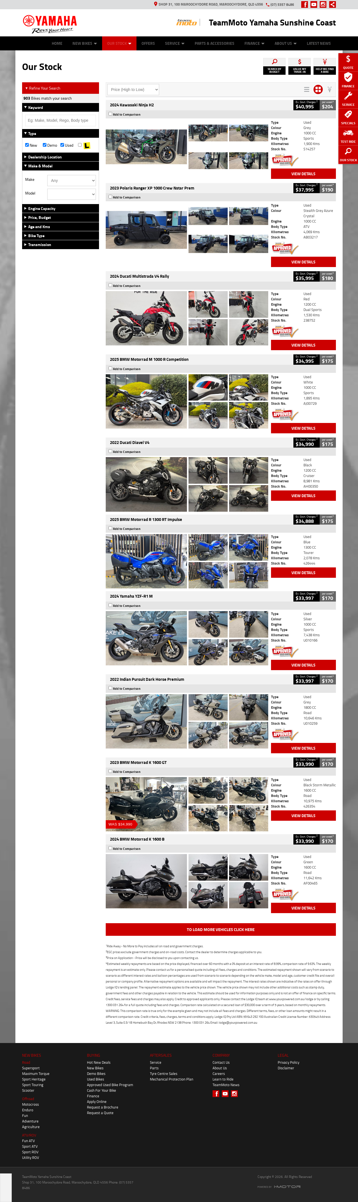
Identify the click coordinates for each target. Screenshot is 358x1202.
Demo (50, 145)
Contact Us (221, 1062)
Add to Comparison (127, 114)
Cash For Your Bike (101, 1090)
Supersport (31, 1068)
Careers (219, 1073)
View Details (303, 174)
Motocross (30, 1104)
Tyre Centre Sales (163, 1073)
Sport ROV (30, 1152)
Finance (254, 43)
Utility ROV (30, 1157)
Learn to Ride (223, 1079)
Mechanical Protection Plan (171, 1079)
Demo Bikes (96, 1073)
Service (175, 43)
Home (57, 43)
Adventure (30, 1121)
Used (66, 145)
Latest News (319, 43)
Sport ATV (30, 1146)
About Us (286, 43)
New (31, 145)
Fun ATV (28, 1140)
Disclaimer (286, 1068)
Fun (25, 1115)
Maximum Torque (36, 1073)
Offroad (28, 1099)
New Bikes (84, 43)
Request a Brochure (102, 1107)
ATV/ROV (29, 1135)
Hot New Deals (98, 1062)
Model (30, 193)
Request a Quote (100, 1113)
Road (26, 1062)
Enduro (27, 1110)
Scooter (28, 1090)
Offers (148, 43)
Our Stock (119, 43)
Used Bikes (95, 1079)
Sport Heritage (34, 1079)
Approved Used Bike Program (110, 1085)
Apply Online (97, 1101)
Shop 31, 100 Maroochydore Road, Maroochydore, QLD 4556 (208, 4)
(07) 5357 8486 (282, 4)
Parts (154, 1068)
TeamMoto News (226, 1085)
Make (29, 179)
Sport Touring (32, 1085)
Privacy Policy (288, 1062)
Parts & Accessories (214, 43)
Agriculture (31, 1126)
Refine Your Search (42, 88)
